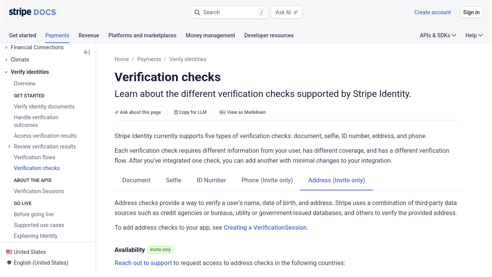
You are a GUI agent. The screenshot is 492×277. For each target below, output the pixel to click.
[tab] (27, 36)
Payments (149, 59)
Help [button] (474, 35)
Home (122, 59)
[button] (229, 12)
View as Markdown (242, 112)
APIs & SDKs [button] (438, 35)
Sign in (471, 12)
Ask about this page (138, 112)
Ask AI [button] (287, 12)
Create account (432, 12)
